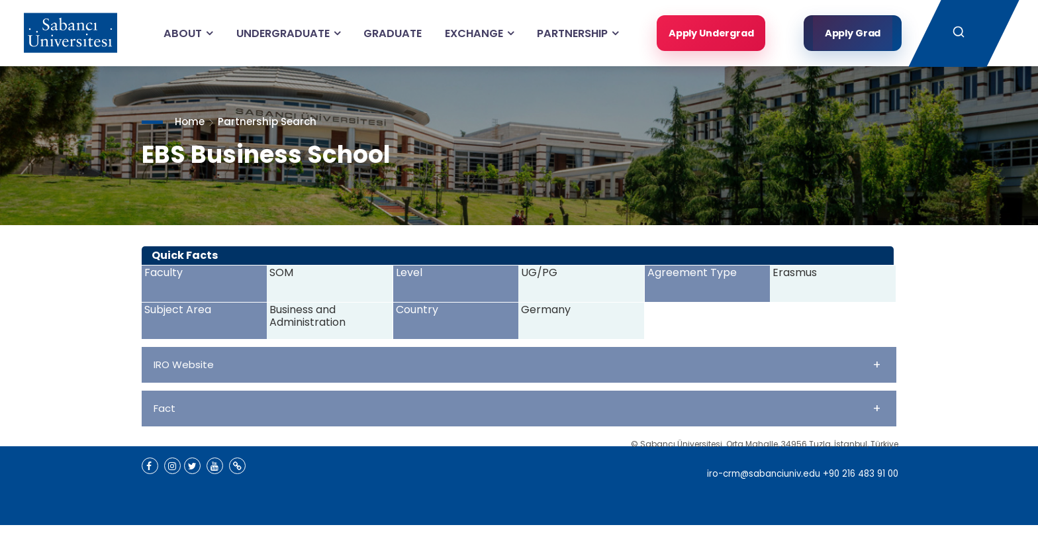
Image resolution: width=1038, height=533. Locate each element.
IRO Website (517, 364)
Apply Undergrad (708, 33)
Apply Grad (853, 33)
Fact (517, 408)
